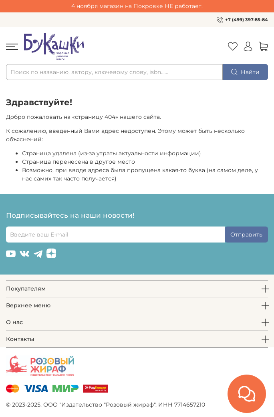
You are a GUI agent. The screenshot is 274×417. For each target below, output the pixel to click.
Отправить (246, 234)
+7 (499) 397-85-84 (246, 19)
